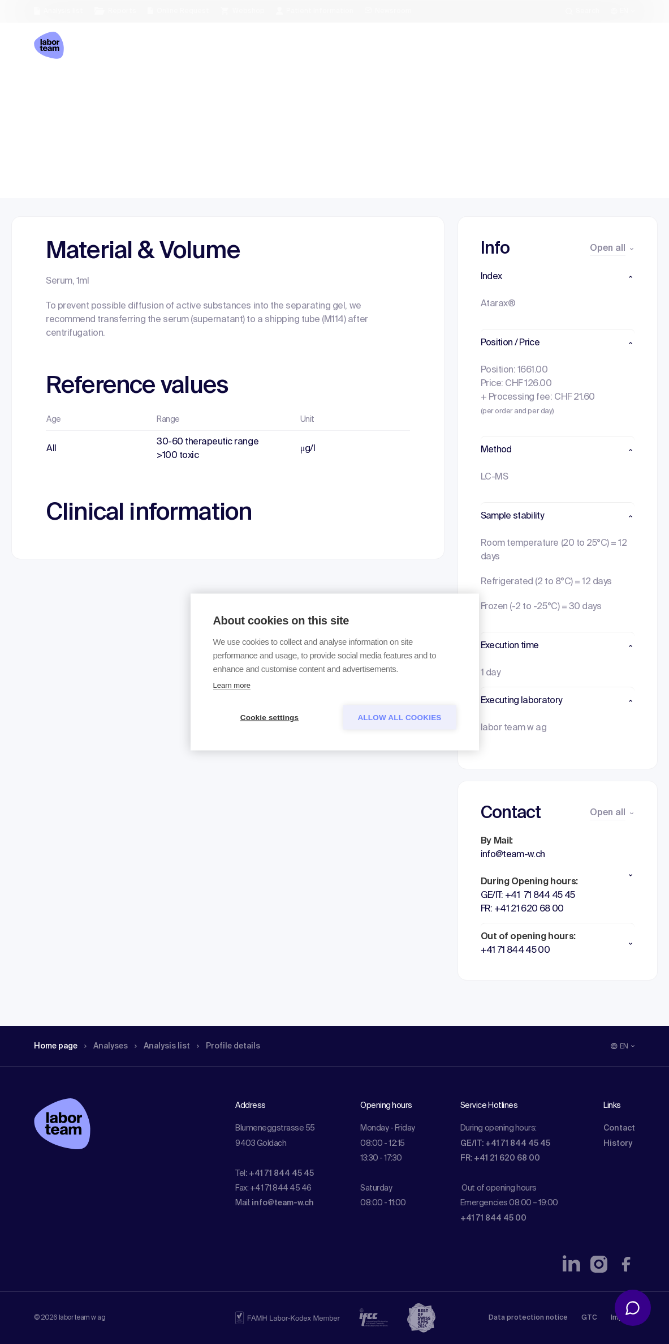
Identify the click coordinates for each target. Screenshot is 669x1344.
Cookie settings (269, 717)
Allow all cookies (399, 717)
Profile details (248, 87)
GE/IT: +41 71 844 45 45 (505, 1144)
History (617, 1144)
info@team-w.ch (283, 1203)
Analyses (114, 87)
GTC (589, 1318)
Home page (59, 87)
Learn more (232, 685)
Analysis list (175, 87)
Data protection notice (528, 1318)
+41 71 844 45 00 (493, 1218)
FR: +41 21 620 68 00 (500, 1158)
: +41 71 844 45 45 (279, 1174)
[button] (558, 277)
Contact (619, 1128)
